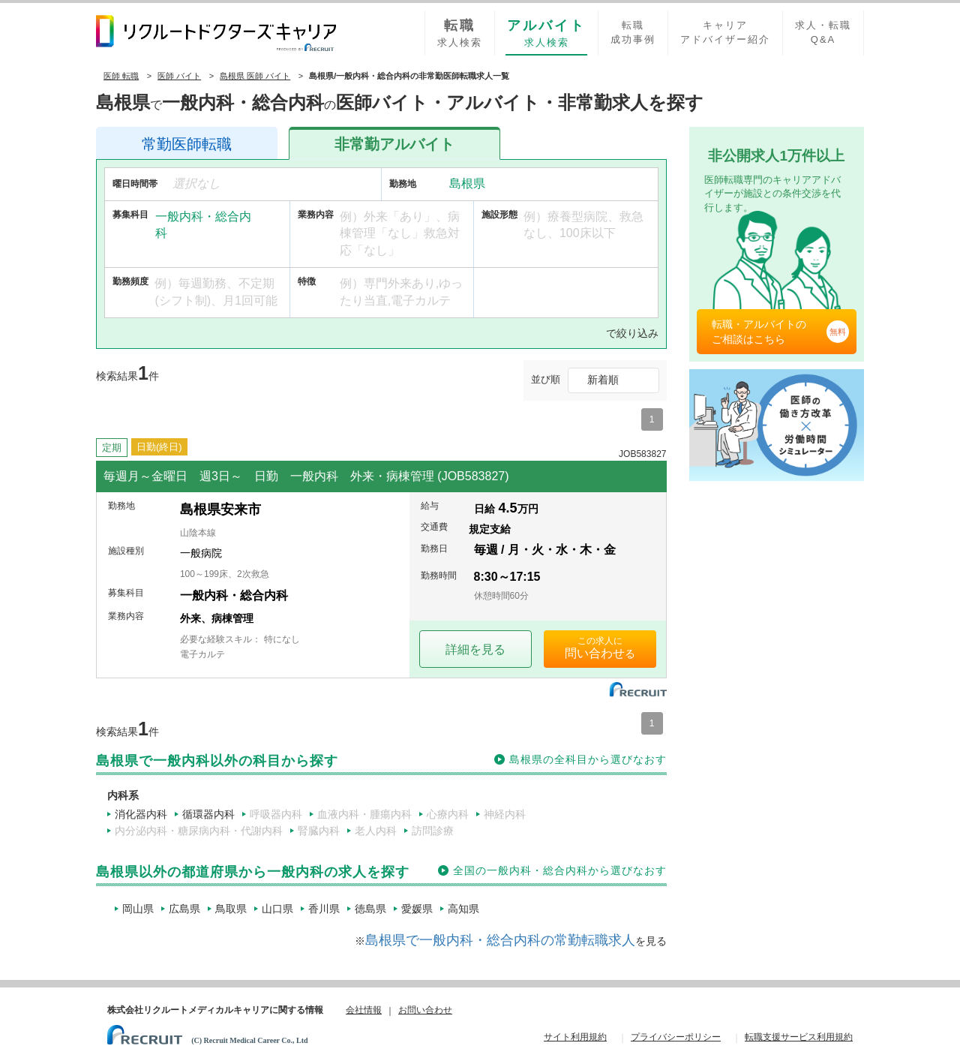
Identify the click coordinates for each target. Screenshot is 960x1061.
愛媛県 (417, 909)
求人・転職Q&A (823, 32)
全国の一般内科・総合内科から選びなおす (560, 870)
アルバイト (394, 144)
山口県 (277, 909)
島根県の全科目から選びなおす (588, 759)
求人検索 (459, 32)
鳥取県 (231, 909)
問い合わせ (595, 653)
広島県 (184, 909)
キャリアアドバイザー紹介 (725, 32)
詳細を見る (476, 649)
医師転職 (187, 144)
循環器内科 (208, 814)
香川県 (324, 909)
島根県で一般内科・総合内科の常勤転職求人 (500, 940)
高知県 (463, 909)
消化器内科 (141, 814)
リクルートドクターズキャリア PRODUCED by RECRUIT (216, 33)
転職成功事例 (633, 32)
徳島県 (370, 909)
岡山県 (138, 909)
